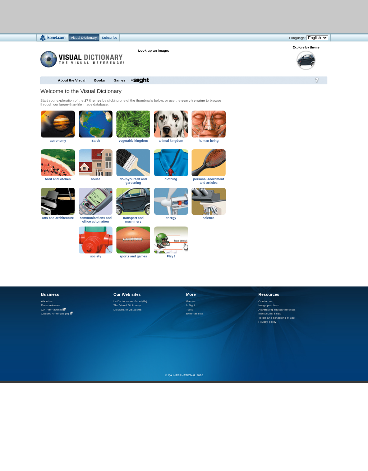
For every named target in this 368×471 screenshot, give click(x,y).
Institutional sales (269, 313)
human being (209, 141)
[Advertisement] (162, 16)
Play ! (171, 256)
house (95, 179)
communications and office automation (95, 219)
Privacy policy (267, 321)
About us (46, 301)
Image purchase (268, 305)
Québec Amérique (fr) (55, 313)
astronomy (58, 141)
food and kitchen (57, 179)
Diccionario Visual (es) (127, 309)
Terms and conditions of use (276, 318)
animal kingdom (171, 141)
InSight (190, 305)
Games (119, 80)
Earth (96, 141)
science (209, 218)
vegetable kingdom (133, 141)
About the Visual (72, 80)
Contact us (265, 301)
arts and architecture (58, 218)
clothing (171, 179)
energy (171, 218)
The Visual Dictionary (127, 305)
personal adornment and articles (208, 181)
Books (99, 80)
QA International (51, 309)
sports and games (133, 256)
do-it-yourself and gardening (133, 181)
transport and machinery (133, 219)
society (95, 256)
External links (194, 313)
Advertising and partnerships (276, 309)
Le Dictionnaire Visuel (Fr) (130, 301)
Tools (189, 309)
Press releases (50, 305)
